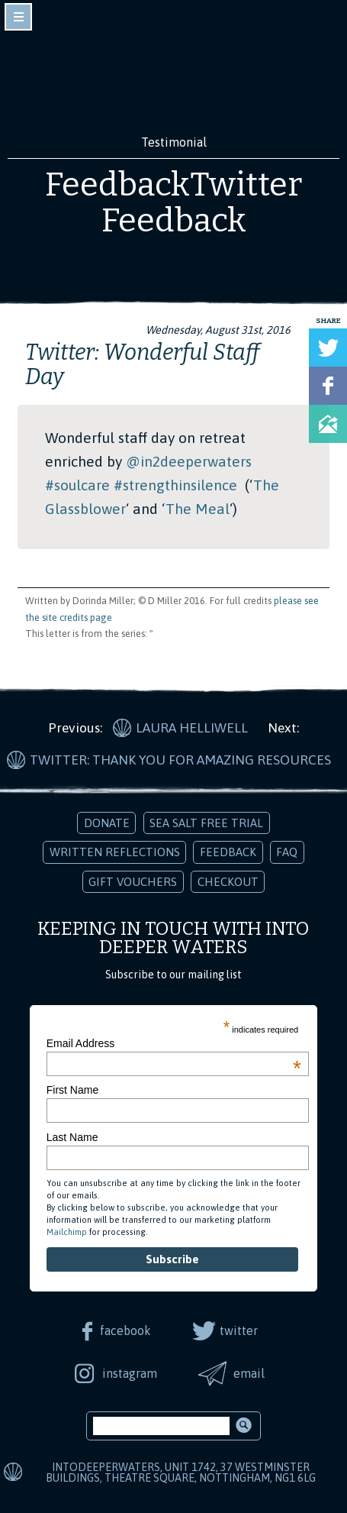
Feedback (228, 851)
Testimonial (174, 142)
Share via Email (328, 424)
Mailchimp (67, 1232)
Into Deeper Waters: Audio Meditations (174, 75)
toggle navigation (18, 17)
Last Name (72, 1137)
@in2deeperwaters (189, 461)
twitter (239, 1330)
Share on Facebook (328, 386)
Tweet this (328, 347)
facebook (125, 1330)
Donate (107, 822)
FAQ (286, 851)
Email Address (174, 1043)
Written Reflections (115, 851)
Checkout (228, 881)
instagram (129, 1373)
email (249, 1373)
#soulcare (77, 485)
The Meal (197, 508)
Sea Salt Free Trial (206, 822)
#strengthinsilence (175, 485)
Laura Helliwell (192, 727)
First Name (72, 1090)
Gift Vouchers (132, 881)
